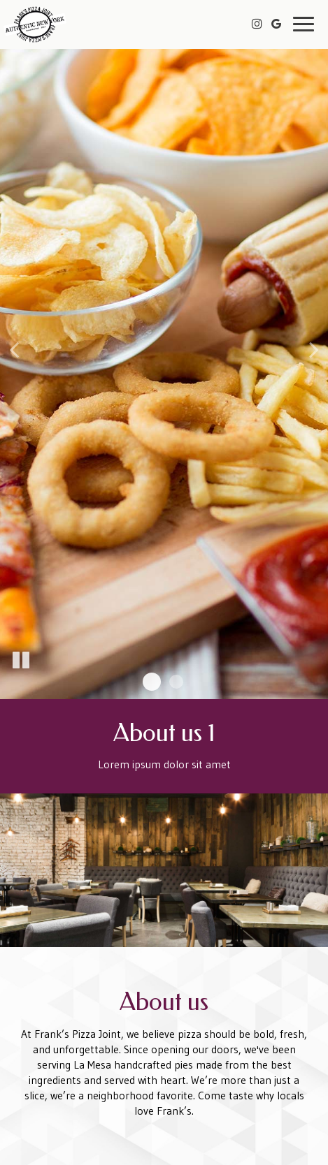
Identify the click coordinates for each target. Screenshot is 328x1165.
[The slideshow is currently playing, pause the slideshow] (20, 660)
